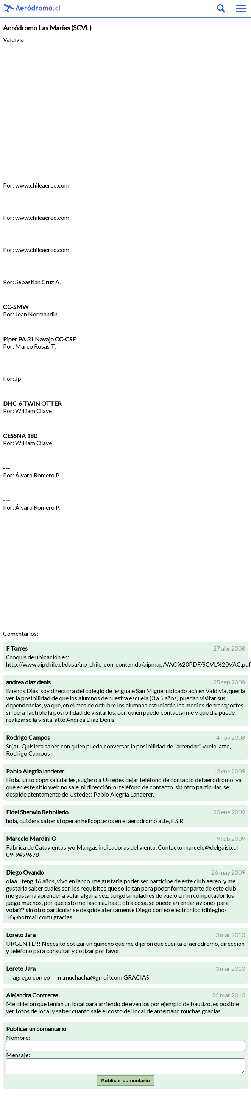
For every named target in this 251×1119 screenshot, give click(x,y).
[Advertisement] (125, 109)
